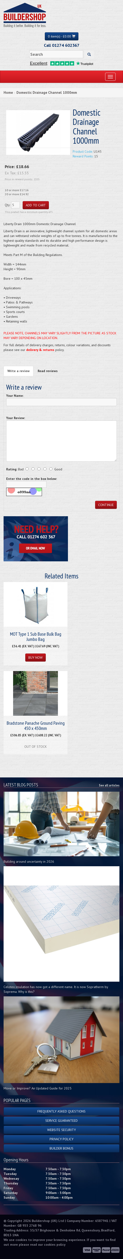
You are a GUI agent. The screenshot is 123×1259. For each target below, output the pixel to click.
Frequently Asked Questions (61, 1111)
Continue (106, 505)
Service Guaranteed (61, 1120)
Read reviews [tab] (48, 371)
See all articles (109, 785)
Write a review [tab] (18, 371)
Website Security (61, 1130)
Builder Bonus (61, 1148)
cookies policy (55, 1244)
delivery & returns (40, 350)
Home (8, 92)
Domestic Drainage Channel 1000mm (46, 92)
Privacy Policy (61, 1139)
